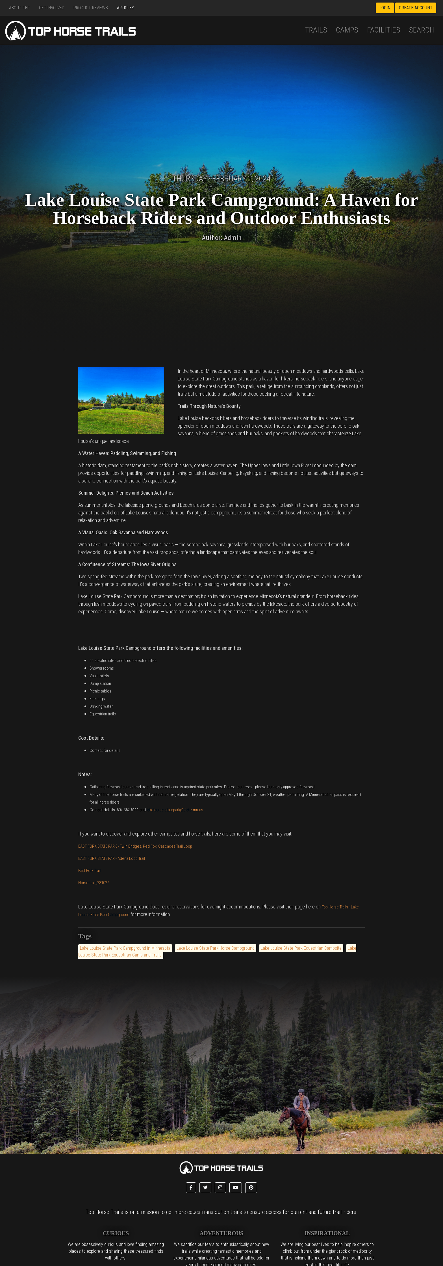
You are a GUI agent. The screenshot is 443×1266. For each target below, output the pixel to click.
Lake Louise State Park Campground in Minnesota (125, 948)
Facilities (383, 29)
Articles (125, 7)
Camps (347, 29)
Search (421, 29)
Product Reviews (90, 7)
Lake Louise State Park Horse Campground (216, 948)
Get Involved (51, 7)
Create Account (416, 7)
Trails (316, 29)
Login (384, 7)
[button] (191, 1187)
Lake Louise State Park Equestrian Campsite (301, 948)
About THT (19, 7)
